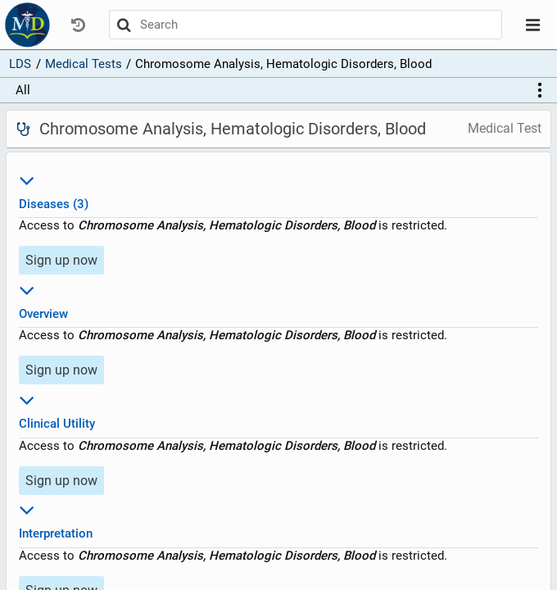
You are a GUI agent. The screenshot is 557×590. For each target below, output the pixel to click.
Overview (278, 299)
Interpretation (278, 519)
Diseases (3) (278, 189)
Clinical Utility (278, 409)
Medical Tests (83, 64)
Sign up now (61, 260)
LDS (20, 64)
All (23, 90)
